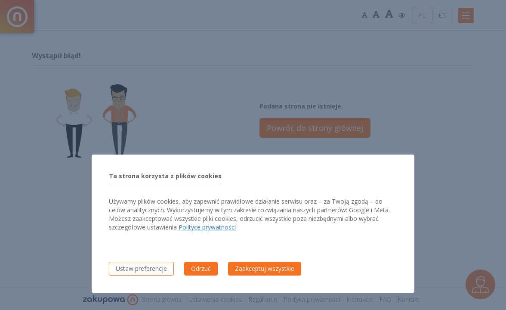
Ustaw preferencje (141, 268)
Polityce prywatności (207, 227)
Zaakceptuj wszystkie (264, 268)
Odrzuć (201, 268)
